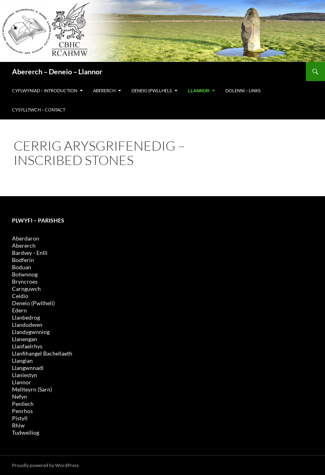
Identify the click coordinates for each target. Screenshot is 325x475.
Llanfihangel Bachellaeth (42, 353)
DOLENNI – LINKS (243, 90)
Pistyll (20, 418)
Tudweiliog (25, 432)
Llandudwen (27, 324)
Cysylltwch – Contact (38, 109)
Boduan (21, 267)
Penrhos (22, 410)
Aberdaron (25, 238)
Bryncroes (25, 281)
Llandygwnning (31, 331)
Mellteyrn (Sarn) (32, 389)
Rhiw (18, 425)
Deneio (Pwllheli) (33, 303)
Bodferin (23, 259)
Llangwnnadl (28, 367)
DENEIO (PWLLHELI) (152, 90)
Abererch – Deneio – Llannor (57, 71)
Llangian (22, 360)
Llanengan (24, 339)
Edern (19, 310)
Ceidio (20, 295)
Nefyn (19, 396)
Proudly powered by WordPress (45, 465)
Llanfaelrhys (27, 346)
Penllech (23, 403)
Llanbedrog (26, 317)
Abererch (104, 90)
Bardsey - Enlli (30, 252)
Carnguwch (26, 288)
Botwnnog (25, 274)
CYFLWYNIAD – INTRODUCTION (44, 90)
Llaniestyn (24, 375)
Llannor (21, 382)
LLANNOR (198, 90)
